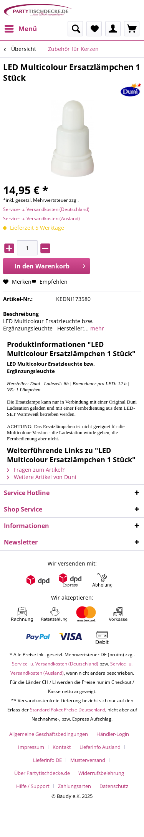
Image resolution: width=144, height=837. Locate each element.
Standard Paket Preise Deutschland (67, 709)
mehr (96, 328)
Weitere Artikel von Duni (41, 477)
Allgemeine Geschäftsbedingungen (48, 734)
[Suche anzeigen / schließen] (75, 28)
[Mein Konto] (113, 28)
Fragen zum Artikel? (36, 469)
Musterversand (87, 760)
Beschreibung (21, 313)
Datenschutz (113, 786)
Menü (21, 28)
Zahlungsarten (74, 786)
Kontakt (62, 747)
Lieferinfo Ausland (100, 747)
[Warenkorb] (131, 28)
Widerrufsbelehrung (101, 773)
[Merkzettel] (94, 28)
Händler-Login (112, 734)
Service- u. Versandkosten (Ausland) (41, 218)
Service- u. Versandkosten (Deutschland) (46, 209)
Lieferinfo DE (47, 760)
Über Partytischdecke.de (42, 773)
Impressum (31, 747)
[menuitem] (20, 28)
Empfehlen (49, 281)
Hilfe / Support (33, 786)
